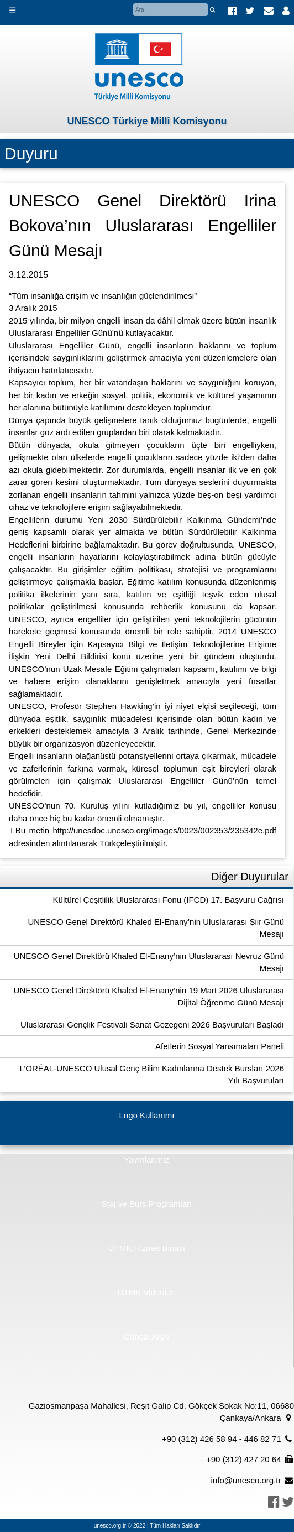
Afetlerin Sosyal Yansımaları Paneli (219, 1046)
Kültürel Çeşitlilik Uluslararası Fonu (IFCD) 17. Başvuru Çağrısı (168, 899)
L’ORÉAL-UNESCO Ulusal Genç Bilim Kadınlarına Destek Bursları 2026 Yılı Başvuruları (151, 1075)
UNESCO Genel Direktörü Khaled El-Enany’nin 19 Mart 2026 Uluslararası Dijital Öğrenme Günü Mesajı (149, 997)
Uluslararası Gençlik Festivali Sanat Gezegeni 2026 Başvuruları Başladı (152, 1024)
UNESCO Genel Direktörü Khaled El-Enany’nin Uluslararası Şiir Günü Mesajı (156, 928)
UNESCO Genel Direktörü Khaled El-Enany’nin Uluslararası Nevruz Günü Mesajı (149, 962)
